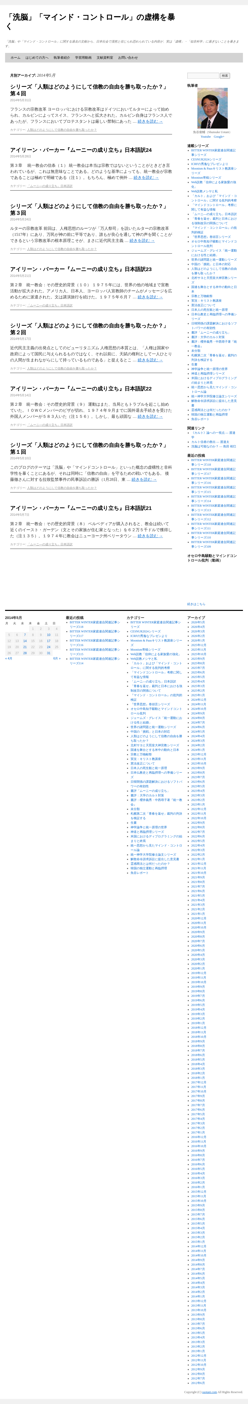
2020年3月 (198, 959)
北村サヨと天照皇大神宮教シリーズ (155, 745)
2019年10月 (198, 982)
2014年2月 (198, 1292)
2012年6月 (198, 1383)
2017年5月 (198, 1114)
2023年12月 (198, 754)
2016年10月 (198, 1146)
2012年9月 (198, 1369)
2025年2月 (198, 690)
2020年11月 (198, 923)
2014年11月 (198, 1251)
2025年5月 (198, 677)
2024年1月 (198, 750)
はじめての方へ (37, 57)
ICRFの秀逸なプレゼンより (210, 164)
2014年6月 (198, 1273)
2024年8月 (198, 718)
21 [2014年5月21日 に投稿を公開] (25, 647)
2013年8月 (198, 1319)
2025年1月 (198, 695)
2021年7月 (198, 886)
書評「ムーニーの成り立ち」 (211, 332)
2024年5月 (198, 731)
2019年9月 (198, 986)
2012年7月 (198, 1378)
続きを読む (150, 121)
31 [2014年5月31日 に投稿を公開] (48, 653)
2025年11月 (198, 649)
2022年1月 (198, 859)
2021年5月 (198, 895)
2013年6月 (198, 1328)
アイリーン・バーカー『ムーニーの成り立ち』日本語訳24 (81, 150)
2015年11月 (198, 1196)
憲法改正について (203, 305)
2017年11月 (198, 1087)
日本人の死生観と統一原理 (209, 310)
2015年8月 (198, 1210)
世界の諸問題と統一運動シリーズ (214, 259)
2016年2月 (198, 1182)
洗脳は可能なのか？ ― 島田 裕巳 (213, 446)
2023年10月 (198, 763)
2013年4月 (198, 1337)
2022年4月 (198, 845)
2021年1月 (198, 914)
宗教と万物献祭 (202, 296)
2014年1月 (198, 1296)
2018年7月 (198, 1050)
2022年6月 (198, 836)
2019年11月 (198, 977)
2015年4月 (198, 1228)
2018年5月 (198, 1059)
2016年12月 (198, 1137)
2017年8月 (198, 1100)
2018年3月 (198, 1068)
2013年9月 (198, 1314)
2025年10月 (198, 654)
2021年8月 (198, 882)
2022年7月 (198, 832)
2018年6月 (198, 1055)
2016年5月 (198, 1169)
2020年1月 (198, 968)
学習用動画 (83, 57)
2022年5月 (198, 841)
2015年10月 (198, 1201)
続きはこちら (196, 604)
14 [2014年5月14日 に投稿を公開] (25, 641)
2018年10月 (198, 1037)
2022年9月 (198, 822)
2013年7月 (198, 1324)
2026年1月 (198, 640)
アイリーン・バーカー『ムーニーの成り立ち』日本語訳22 (81, 388)
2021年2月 (198, 909)
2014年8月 (198, 1264)
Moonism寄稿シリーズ (206, 177)
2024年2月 (198, 745)
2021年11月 (198, 868)
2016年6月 (198, 1164)
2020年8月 (198, 936)
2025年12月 (198, 645)
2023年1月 (198, 804)
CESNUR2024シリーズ (206, 159)
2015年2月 (198, 1237)
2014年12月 (198, 1246)
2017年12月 (198, 1082)
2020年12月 (198, 918)
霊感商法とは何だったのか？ (211, 410)
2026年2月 (198, 636)
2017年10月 (198, 1091)
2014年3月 (198, 1287)
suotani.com (209, 1392)
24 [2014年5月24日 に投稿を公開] (48, 647)
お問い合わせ (128, 57)
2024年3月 (198, 740)
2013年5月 (198, 1333)
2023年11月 (198, 759)
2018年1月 (198, 1078)
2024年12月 (198, 699)
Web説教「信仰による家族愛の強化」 (156, 654)
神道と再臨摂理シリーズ (208, 373)
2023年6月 (198, 781)
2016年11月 (198, 1141)
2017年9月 (198, 1096)
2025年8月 (198, 663)
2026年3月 (198, 631)
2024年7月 (198, 722)
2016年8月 (198, 1155)
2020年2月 (198, 964)
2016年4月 (198, 1173)
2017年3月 (198, 1123)
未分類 (195, 351)
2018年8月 (198, 1046)
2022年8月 (198, 827)
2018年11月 (198, 1032)
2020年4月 (198, 955)
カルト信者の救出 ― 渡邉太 (210, 442)
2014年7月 (198, 1269)
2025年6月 (198, 672)
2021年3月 (198, 904)
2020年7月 (198, 941)
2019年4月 (198, 1009)
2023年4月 (198, 791)
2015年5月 (198, 1223)
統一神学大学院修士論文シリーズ (214, 396)
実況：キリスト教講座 (206, 300)
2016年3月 (198, 1178)
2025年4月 (198, 681)
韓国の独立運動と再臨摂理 (209, 414)
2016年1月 (198, 1187)
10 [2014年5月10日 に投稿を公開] (48, 635)
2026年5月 (198, 622)
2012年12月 (198, 1355)
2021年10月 (198, 873)
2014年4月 (198, 1283)
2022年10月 (198, 818)
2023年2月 (198, 800)
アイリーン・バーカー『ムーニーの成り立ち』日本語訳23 (81, 269)
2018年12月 (198, 1027)
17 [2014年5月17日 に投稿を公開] (48, 641)
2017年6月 (198, 1109)
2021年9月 (198, 877)
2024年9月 (198, 713)
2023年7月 (198, 777)
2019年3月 (198, 1014)
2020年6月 (198, 945)
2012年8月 (198, 1374)
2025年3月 (198, 686)
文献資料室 (105, 57)
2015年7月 (198, 1214)
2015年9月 (198, 1205)
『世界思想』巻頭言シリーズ (211, 237)
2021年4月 (198, 900)
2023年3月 (198, 795)
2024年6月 (198, 727)
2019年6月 (198, 1000)
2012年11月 (198, 1360)
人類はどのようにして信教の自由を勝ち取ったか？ (62, 130)
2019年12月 (198, 973)
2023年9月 (198, 768)
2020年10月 (198, 927)
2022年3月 (198, 850)
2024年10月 (198, 709)
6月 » (57, 658)
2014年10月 (198, 1255)
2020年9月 (198, 932)
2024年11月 (198, 704)
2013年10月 (198, 1310)
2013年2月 (198, 1346)
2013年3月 (198, 1342)
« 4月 (9, 658)
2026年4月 (198, 627)
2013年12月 (198, 1301)
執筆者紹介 (62, 57)
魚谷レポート (200, 419)
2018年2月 (198, 1073)
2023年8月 (198, 772)
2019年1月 (198, 1023)
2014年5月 (198, 1278)
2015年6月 (198, 1219)
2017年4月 (198, 1119)
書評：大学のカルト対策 (208, 337)
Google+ (219, 136)
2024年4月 (198, 736)
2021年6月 (198, 891)
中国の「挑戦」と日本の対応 (211, 264)
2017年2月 (198, 1128)
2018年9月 (198, 1041)
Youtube (206, 136)
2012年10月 (198, 1365)
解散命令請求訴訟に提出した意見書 (155, 859)
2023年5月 (198, 786)
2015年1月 (198, 1242)
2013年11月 (198, 1305)
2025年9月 (198, 658)
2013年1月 (198, 1351)
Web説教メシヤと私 (204, 191)
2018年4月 (198, 1064)
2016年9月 (198, 1150)
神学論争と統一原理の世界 (209, 369)
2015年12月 (198, 1191)
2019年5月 (198, 1005)
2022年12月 (198, 809)
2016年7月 (198, 1160)
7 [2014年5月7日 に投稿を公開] (25, 635)
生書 (194, 364)
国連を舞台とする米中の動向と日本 (155, 750)
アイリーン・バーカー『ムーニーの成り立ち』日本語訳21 (81, 508)
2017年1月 (198, 1132)
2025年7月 (198, 668)
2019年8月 (198, 991)
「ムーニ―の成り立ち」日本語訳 (50, 186)
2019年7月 (198, 996)
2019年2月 (198, 1018)
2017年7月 (198, 1105)
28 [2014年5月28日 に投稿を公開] (25, 653)
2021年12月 (198, 863)
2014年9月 (198, 1260)
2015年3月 (198, 1232)
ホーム (15, 57)
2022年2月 (198, 854)
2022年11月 (198, 813)
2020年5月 (198, 950)
